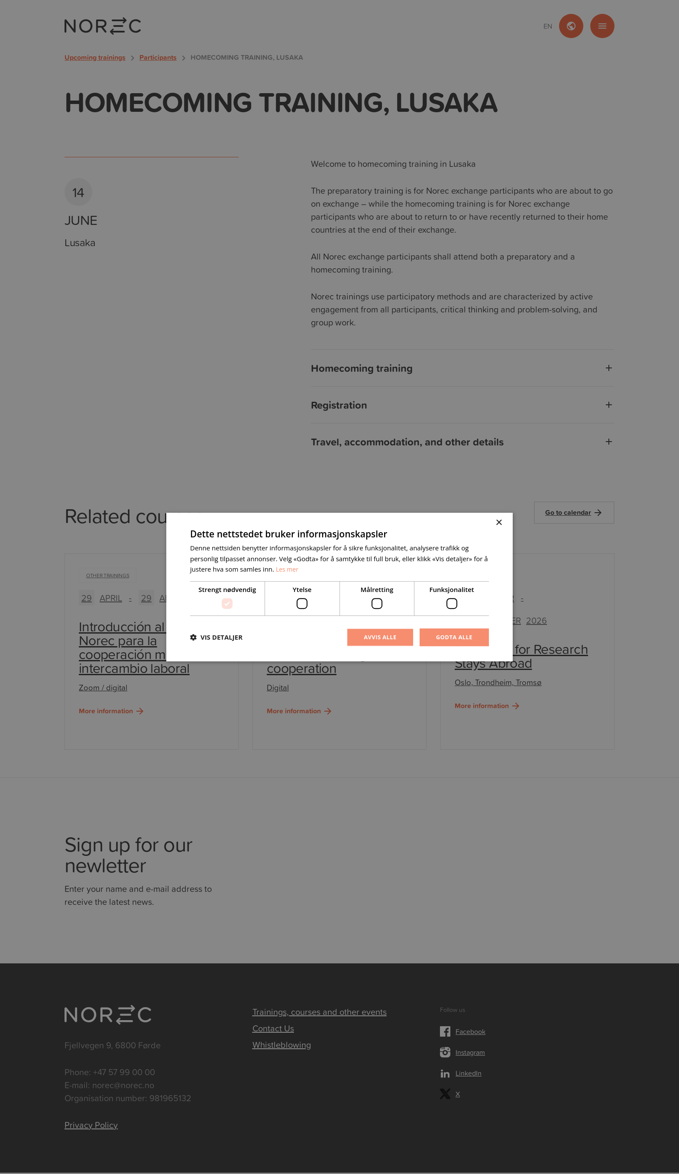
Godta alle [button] (452, 637)
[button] (216, 637)
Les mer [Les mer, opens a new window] (288, 568)
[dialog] (339, 587)
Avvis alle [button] (376, 637)
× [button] (498, 522)
